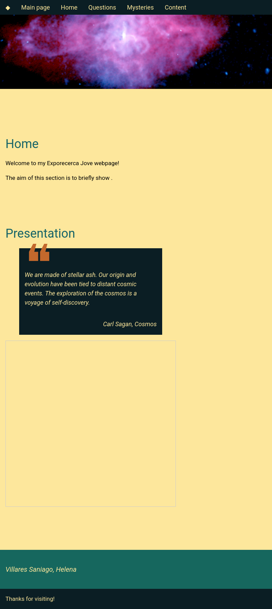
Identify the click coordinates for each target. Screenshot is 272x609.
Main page (35, 7)
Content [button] (175, 7)
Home (69, 7)
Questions (102, 7)
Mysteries (140, 7)
